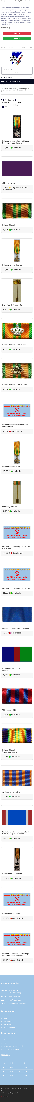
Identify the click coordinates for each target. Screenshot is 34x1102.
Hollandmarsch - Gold (11, 466)
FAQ (5, 1043)
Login (3, 47)
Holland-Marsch (8, 225)
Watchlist (22, 47)
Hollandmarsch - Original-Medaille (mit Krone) (16, 547)
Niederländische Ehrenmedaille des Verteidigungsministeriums (16, 833)
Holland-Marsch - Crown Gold (14, 385)
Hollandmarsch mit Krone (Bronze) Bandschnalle (16, 425)
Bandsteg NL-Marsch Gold (12, 305)
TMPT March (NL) (9, 710)
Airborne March (8, 183)
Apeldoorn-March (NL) (11, 792)
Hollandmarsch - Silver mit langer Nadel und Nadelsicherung (15, 142)
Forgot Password (9, 1027)
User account (8, 1021)
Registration (8, 1024)
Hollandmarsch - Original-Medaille (16, 588)
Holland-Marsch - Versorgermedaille (9, 751)
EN (31, 47)
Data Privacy (5, 1088)
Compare (11, 47)
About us (7, 1040)
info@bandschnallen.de (17, 1004)
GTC (2, 1090)
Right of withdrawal (24, 1088)
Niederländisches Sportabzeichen (15, 628)
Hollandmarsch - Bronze (12, 265)
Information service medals (13, 1046)
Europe (21, 90)
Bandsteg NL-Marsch (10, 506)
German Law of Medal (11, 1049)
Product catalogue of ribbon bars (15, 88)
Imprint (14, 1088)
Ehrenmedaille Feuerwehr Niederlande (12, 669)
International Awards (8, 90)
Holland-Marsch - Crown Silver (14, 345)
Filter (5, 85)
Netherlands (5, 92)
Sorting (4, 102)
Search (17, 72)
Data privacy (5, 28)
